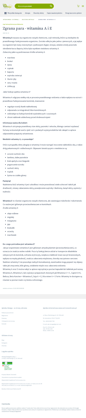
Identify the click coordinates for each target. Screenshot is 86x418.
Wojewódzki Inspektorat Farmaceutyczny (13, 380)
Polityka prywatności (8, 313)
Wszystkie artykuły (28, 19)
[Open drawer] (83, 6)
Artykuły (4, 345)
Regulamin (5, 315)
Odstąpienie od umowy (8, 321)
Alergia (27, 13)
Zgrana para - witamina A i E (46, 19)
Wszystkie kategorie (13, 13)
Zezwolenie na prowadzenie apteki (12, 377)
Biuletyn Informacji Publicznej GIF (11, 389)
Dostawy (4, 318)
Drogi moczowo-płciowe (74, 13)
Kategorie (4, 343)
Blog (3, 340)
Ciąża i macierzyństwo (55, 13)
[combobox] (37, 6)
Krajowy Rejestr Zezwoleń (9, 374)
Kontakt (4, 324)
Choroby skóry (38, 13)
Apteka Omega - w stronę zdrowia (10, 19)
